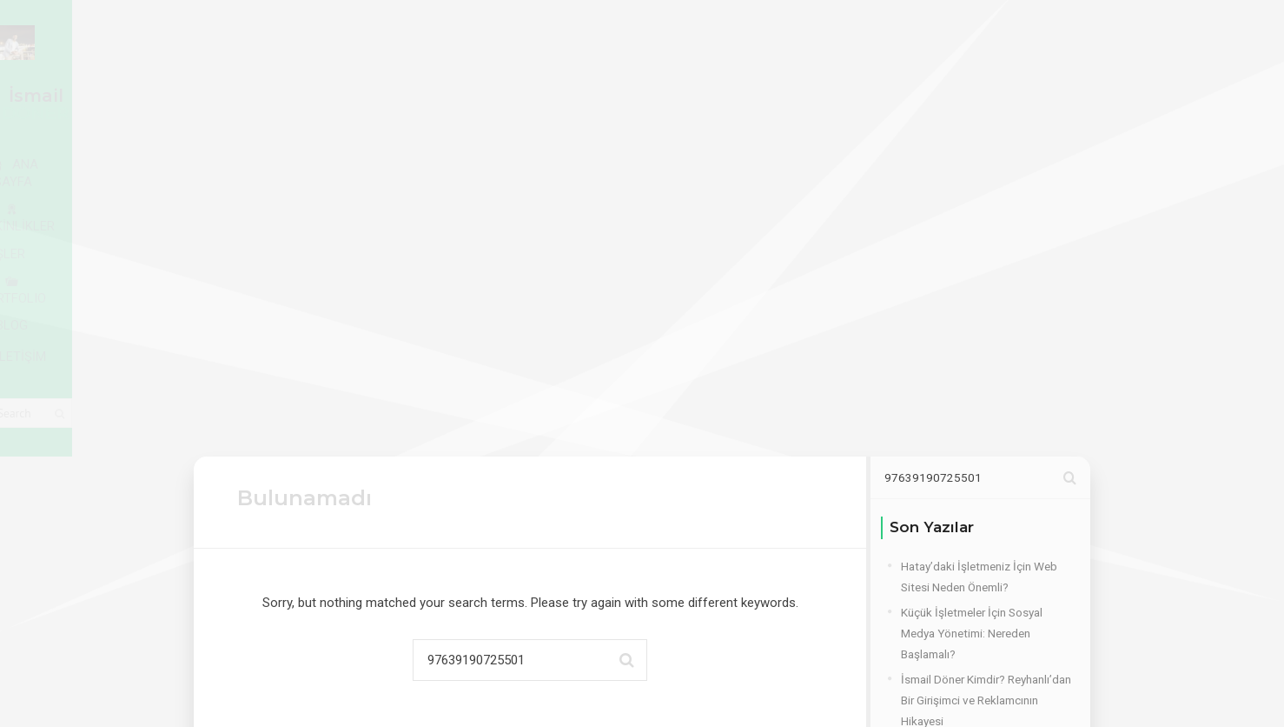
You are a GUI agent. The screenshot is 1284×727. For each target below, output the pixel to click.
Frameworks (932, 577)
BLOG (756, 96)
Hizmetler (925, 627)
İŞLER (543, 95)
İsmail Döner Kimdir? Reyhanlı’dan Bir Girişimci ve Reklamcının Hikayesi (986, 386)
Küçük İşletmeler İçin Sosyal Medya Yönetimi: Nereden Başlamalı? (971, 319)
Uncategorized (938, 652)
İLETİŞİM (855, 96)
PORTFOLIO (648, 96)
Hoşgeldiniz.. (934, 478)
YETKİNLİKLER (428, 96)
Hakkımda (926, 602)
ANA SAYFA (295, 96)
